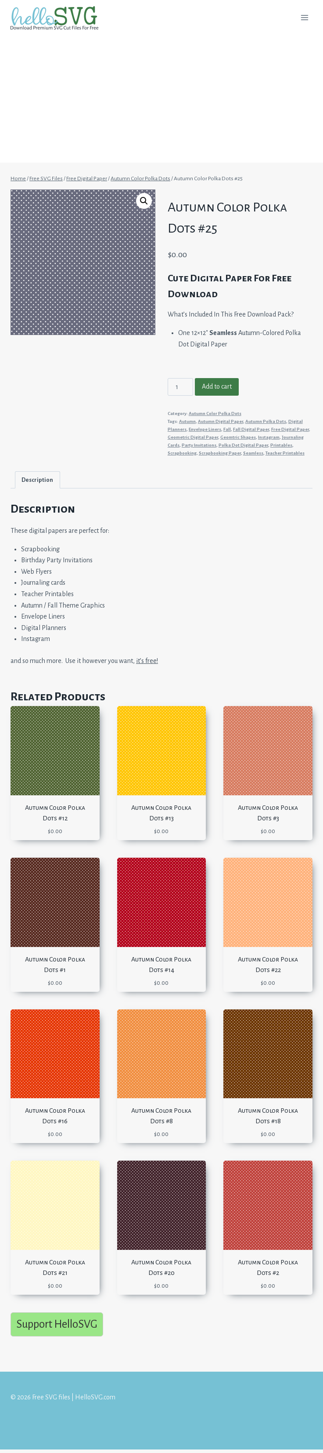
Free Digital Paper (290, 429)
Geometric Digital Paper (193, 437)
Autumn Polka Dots (265, 421)
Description (37, 480)
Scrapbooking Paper (220, 453)
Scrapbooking (182, 453)
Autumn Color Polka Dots (215, 413)
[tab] (37, 479)
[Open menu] (304, 17)
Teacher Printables (285, 453)
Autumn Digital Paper (220, 421)
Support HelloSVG (56, 1324)
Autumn (187, 421)
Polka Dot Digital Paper (243, 445)
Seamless (253, 453)
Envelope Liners (205, 429)
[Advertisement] (161, 101)
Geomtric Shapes (238, 437)
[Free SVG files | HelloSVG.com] (58, 17)
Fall (227, 429)
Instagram (269, 437)
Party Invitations (199, 445)
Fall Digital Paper (251, 429)
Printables (281, 445)
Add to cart (217, 386)
